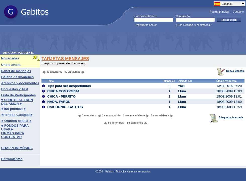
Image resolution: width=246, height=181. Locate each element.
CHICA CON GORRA (63, 91)
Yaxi (181, 86)
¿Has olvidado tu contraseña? (194, 24)
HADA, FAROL (58, 102)
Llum (182, 91)
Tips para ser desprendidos (69, 86)
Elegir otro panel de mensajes (63, 63)
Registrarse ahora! (146, 24)
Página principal (219, 11)
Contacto (238, 11)
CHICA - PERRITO (61, 96)
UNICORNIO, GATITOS (65, 107)
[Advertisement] (94, 40)
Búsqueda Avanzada (226, 117)
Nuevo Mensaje (230, 71)
